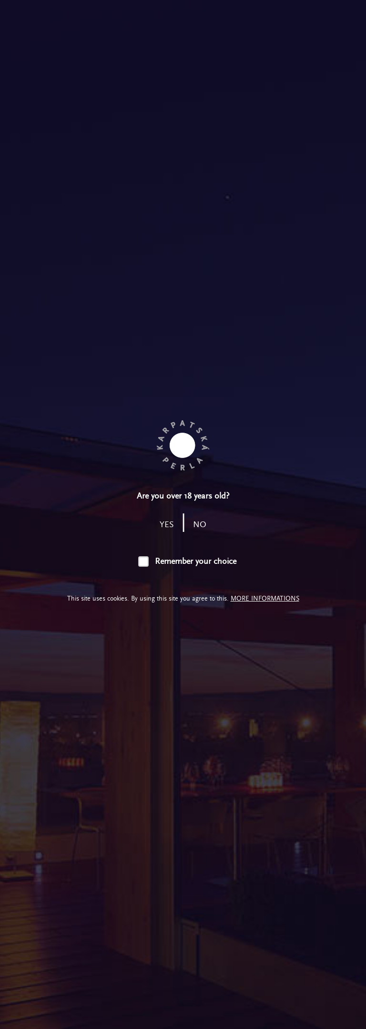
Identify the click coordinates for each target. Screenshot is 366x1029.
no (199, 525)
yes (167, 525)
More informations (265, 598)
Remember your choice (195, 561)
